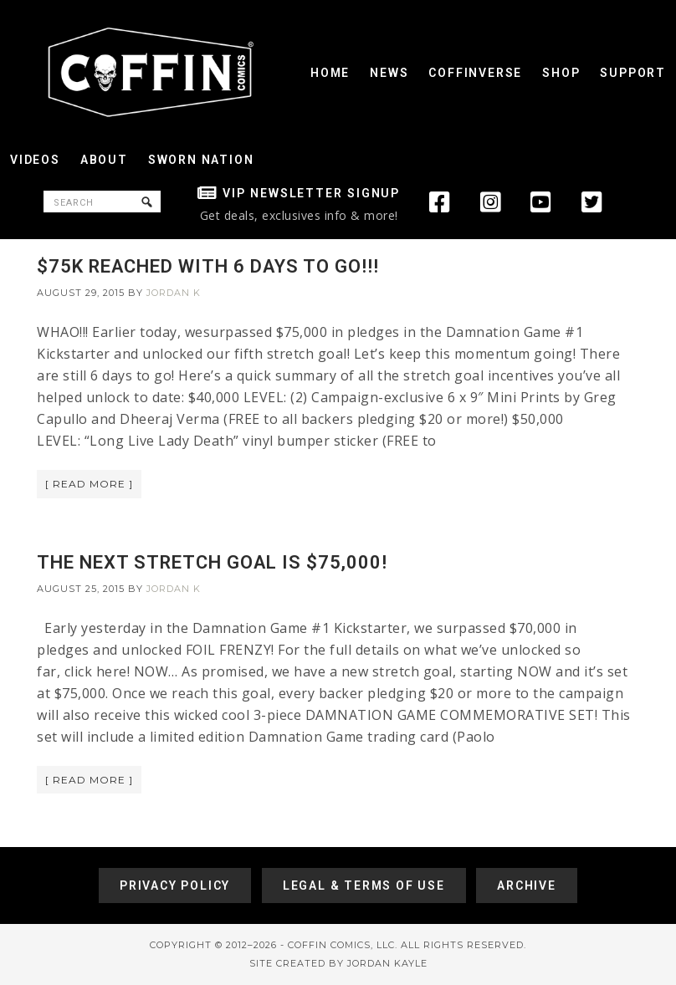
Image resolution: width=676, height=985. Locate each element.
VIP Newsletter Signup (311, 193)
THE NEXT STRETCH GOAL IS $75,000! (212, 562)
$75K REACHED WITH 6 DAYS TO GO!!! (208, 266)
